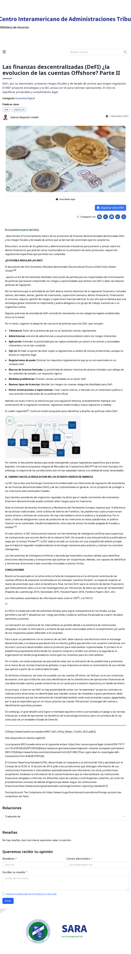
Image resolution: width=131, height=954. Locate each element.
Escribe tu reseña (14, 872)
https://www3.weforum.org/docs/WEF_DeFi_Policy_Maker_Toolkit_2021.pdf (50, 731)
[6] (42, 756)
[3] (43, 738)
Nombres (9, 858)
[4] (38, 748)
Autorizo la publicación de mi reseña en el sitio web (31, 893)
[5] (14, 752)
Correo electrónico (79, 858)
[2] (94, 731)
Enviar (8, 900)
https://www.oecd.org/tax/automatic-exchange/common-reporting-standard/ (61, 786)
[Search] (125, 52)
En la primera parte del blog (22, 229)
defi (6, 109)
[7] (106, 786)
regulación (19, 109)
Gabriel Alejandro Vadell (24, 117)
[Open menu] (4, 52)
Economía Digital (25, 98)
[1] (6, 731)
